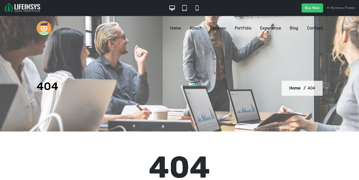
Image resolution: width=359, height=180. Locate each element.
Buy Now (312, 8)
